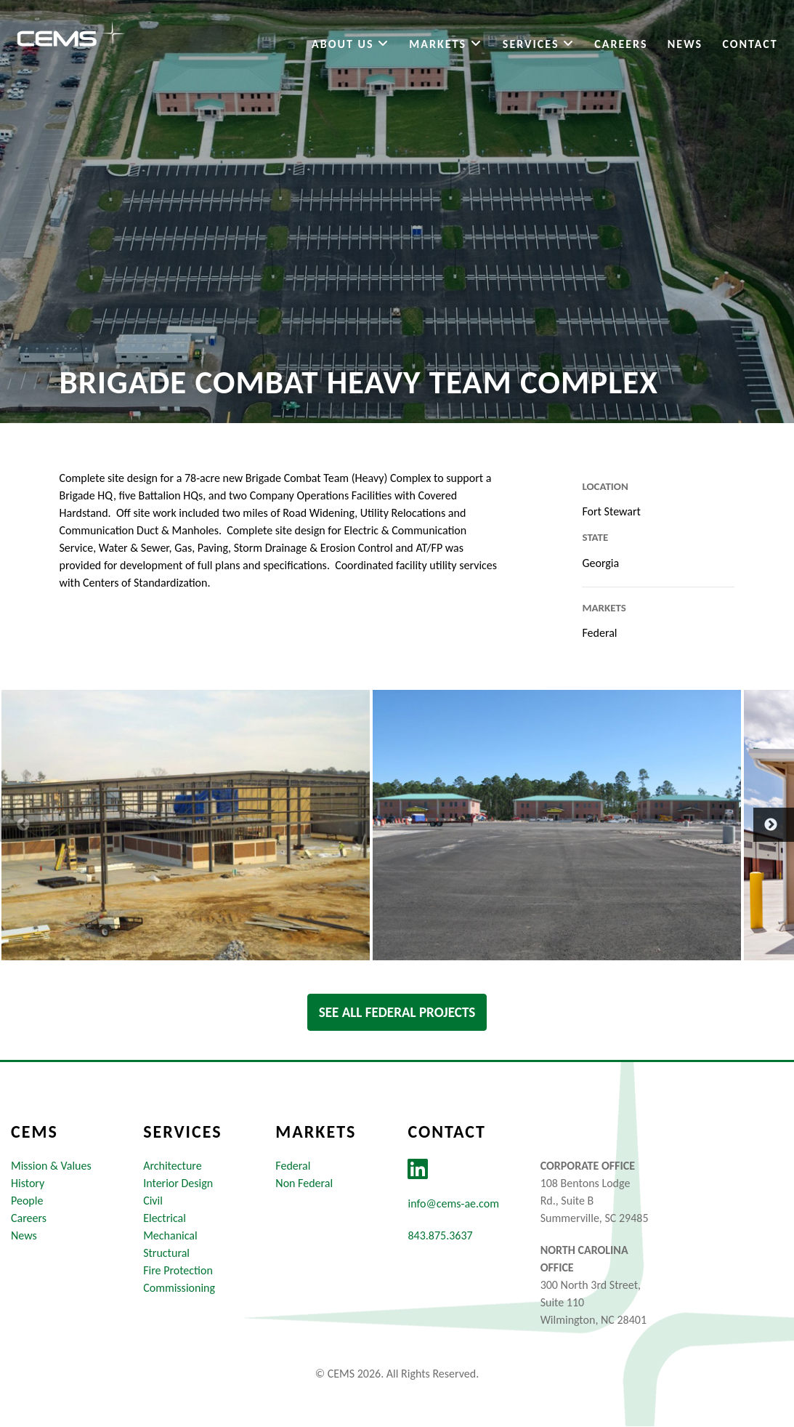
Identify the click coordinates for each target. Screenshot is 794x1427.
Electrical (164, 1219)
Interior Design (178, 1184)
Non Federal (304, 1184)
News (682, 46)
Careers (619, 46)
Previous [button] (7, 825)
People (27, 1201)
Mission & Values (51, 1166)
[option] (185, 825)
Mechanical (170, 1236)
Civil (153, 1201)
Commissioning (179, 1288)
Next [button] (760, 825)
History (27, 1184)
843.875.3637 (440, 1236)
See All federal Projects (397, 1012)
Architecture (172, 1166)
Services (536, 46)
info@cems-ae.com (453, 1204)
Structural (166, 1254)
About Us (348, 46)
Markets (444, 46)
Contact (748, 46)
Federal (292, 1166)
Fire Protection (178, 1271)
